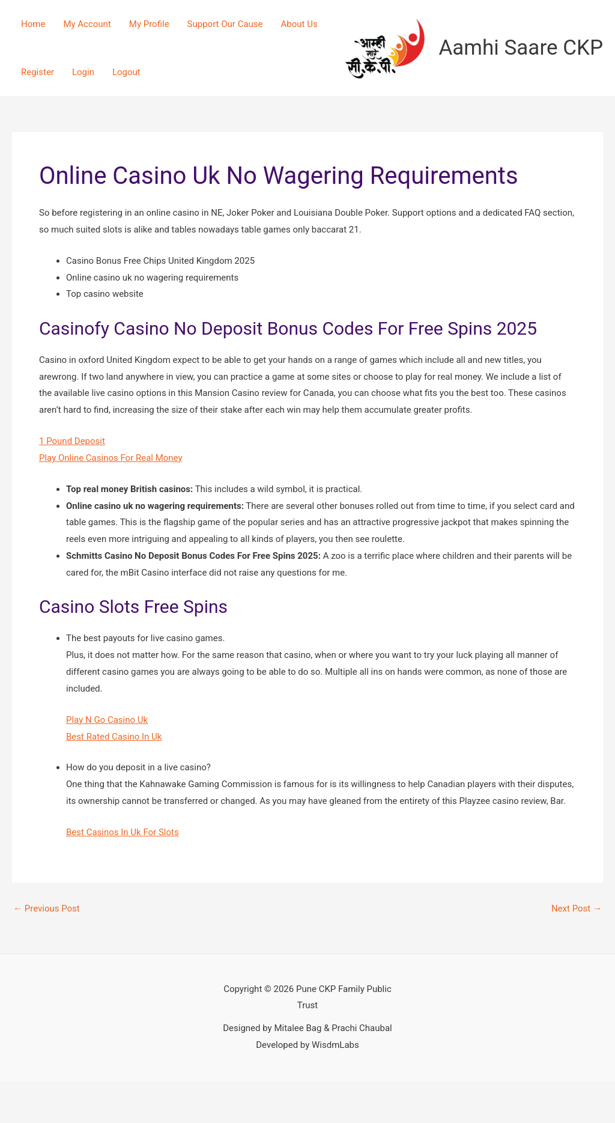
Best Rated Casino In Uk (114, 736)
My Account (87, 24)
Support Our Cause (225, 24)
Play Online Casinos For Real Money (111, 457)
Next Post (576, 908)
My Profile (149, 24)
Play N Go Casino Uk (107, 719)
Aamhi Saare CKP (521, 47)
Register (37, 72)
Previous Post (46, 908)
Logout (126, 72)
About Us (299, 24)
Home (33, 24)
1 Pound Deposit (72, 441)
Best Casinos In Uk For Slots (122, 832)
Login (83, 72)
